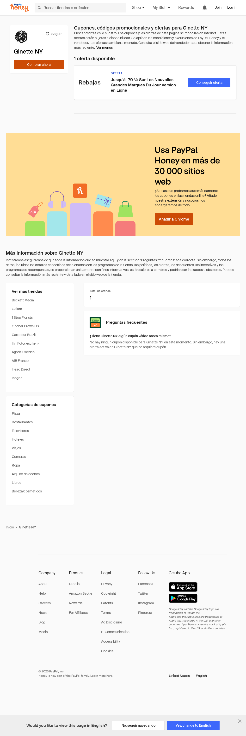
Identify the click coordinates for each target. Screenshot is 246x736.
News (42, 612)
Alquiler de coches (26, 474)
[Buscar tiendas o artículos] (80, 7)
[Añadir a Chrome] (174, 219)
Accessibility (110, 641)
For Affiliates (78, 612)
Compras (19, 457)
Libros (16, 482)
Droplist (75, 584)
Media (43, 632)
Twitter (143, 593)
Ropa (16, 465)
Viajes (16, 448)
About (43, 584)
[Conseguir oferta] (209, 82)
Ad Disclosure (111, 622)
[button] (188, 675)
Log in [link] (231, 7)
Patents (107, 603)
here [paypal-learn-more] (109, 676)
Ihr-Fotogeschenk (25, 343)
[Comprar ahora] (39, 64)
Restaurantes (22, 422)
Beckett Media (23, 300)
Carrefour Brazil (24, 335)
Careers (44, 603)
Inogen (17, 378)
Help (42, 593)
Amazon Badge (80, 593)
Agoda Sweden (23, 352)
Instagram (146, 603)
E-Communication (115, 632)
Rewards (186, 7)
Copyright (108, 593)
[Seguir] (53, 34)
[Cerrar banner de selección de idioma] (239, 721)
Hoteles (18, 439)
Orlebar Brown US (25, 326)
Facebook (145, 584)
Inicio (10, 527)
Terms (106, 612)
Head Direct (21, 369)
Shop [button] (138, 7)
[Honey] (19, 8)
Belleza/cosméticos (27, 491)
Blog (41, 622)
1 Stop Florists (22, 317)
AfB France (20, 361)
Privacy (106, 584)
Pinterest (145, 612)
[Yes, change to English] (193, 725)
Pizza (16, 413)
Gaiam (17, 309)
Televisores (20, 431)
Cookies (107, 651)
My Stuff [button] (162, 7)
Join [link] (218, 7)
